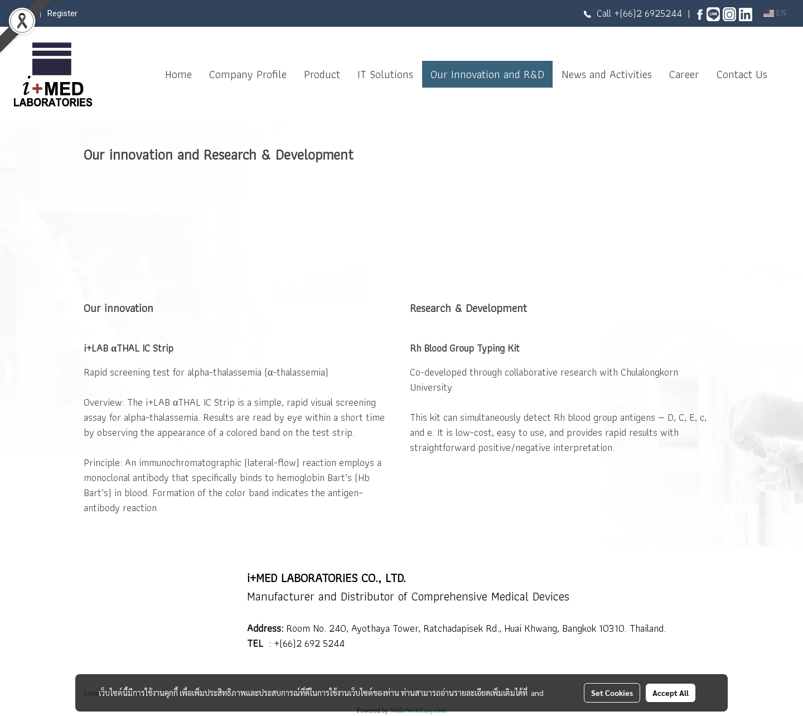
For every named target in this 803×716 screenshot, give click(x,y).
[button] (785, 74)
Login (24, 13)
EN (774, 13)
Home (178, 74)
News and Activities (607, 74)
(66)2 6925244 (651, 13)
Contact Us (742, 74)
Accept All (670, 693)
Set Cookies (612, 693)
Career (684, 74)
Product (322, 74)
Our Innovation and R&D (487, 74)
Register (62, 13)
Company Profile (248, 74)
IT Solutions (385, 74)
